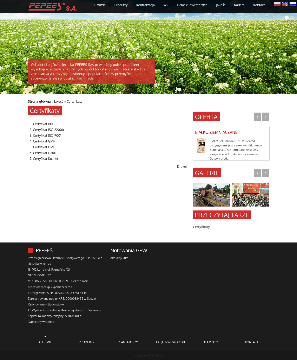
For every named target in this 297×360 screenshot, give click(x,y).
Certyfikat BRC (43, 124)
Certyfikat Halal (44, 153)
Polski (277, 4)
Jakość (220, 5)
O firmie (100, 5)
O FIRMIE (45, 342)
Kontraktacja (145, 5)
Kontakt (259, 5)
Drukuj (182, 166)
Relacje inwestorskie (192, 5)
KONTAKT (251, 342)
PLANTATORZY (128, 342)
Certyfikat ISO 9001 (47, 135)
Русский (292, 4)
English (285, 4)
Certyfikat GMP (44, 141)
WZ (166, 5)
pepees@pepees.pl (39, 287)
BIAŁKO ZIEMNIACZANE (216, 132)
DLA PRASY (210, 342)
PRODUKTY (86, 342)
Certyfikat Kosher (45, 159)
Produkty (121, 5)
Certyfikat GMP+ (45, 147)
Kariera (239, 5)
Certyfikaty (74, 101)
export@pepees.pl (62, 287)
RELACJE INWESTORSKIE (169, 342)
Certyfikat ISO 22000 (48, 130)
